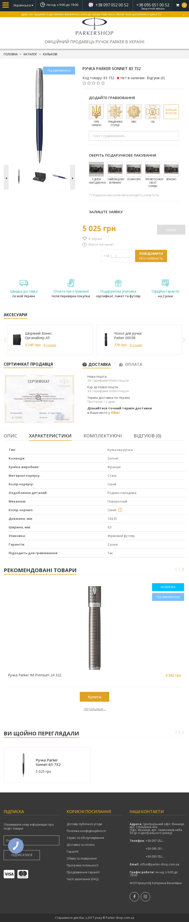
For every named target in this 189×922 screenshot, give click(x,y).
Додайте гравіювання (112, 98)
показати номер (158, 841)
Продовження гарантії (83, 872)
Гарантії (72, 851)
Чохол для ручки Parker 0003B (128, 335)
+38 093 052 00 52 (158, 856)
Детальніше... (34, 709)
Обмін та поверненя (82, 858)
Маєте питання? (101, 244)
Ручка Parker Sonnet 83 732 (48, 762)
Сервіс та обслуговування (85, 837)
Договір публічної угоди (84, 824)
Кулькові (50, 54)
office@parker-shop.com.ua (159, 864)
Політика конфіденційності (86, 831)
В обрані (95, 239)
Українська (23, 5)
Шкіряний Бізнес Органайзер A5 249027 (38, 335)
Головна (11, 54)
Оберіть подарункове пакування (122, 155)
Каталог (30, 54)
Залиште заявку (106, 212)
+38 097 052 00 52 (111, 5)
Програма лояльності (82, 865)
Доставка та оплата (80, 844)
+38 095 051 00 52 (152, 5)
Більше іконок (171, 111)
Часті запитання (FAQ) (82, 879)
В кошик (50, 345)
